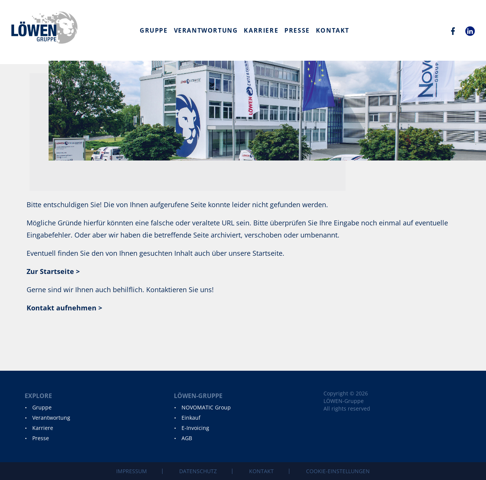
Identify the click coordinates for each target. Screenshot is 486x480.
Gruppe (154, 30)
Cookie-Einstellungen (338, 471)
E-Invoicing (195, 427)
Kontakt (332, 30)
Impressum (131, 471)
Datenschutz (198, 471)
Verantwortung (206, 30)
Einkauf (190, 417)
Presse (297, 30)
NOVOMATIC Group (206, 407)
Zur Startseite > (53, 271)
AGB (186, 438)
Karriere (261, 30)
